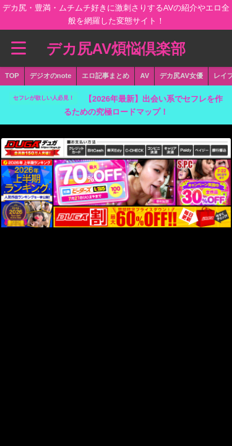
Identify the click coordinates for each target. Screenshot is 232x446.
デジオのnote (51, 75)
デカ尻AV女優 (181, 75)
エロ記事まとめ (105, 75)
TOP (12, 75)
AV (144, 75)
